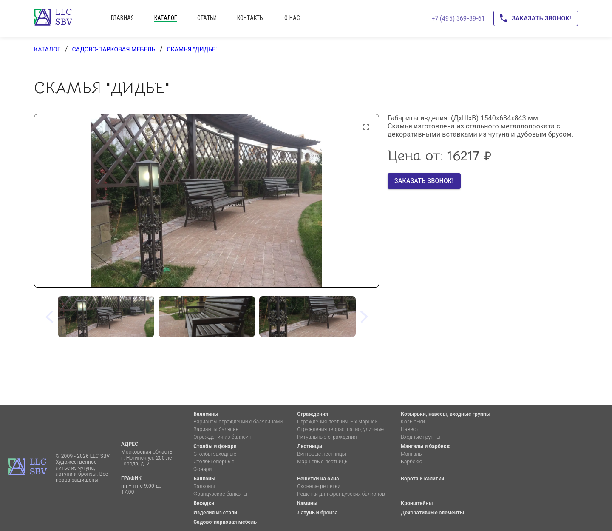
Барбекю (411, 462)
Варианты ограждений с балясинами (238, 422)
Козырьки (413, 422)
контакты (250, 17)
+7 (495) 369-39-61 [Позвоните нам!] (458, 18)
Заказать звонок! (536, 18)
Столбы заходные (214, 454)
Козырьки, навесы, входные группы (445, 414)
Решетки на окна (318, 479)
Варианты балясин (215, 429)
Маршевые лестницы (322, 462)
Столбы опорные (213, 462)
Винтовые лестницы (321, 454)
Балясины (205, 414)
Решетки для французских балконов (341, 494)
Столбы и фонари (214, 446)
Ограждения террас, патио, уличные (340, 429)
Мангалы (412, 454)
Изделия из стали (215, 513)
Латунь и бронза (317, 513)
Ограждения (312, 414)
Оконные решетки (318, 486)
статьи (207, 17)
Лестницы (309, 446)
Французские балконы (220, 494)
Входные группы (420, 437)
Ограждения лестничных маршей (337, 422)
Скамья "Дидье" (192, 49)
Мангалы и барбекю (425, 446)
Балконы (204, 479)
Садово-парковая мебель (113, 49)
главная (122, 17)
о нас (292, 17)
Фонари (202, 469)
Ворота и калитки (422, 479)
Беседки (203, 503)
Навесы (410, 429)
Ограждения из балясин (222, 437)
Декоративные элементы (432, 513)
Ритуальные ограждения (327, 437)
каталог (165, 17)
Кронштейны (417, 503)
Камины (307, 503)
